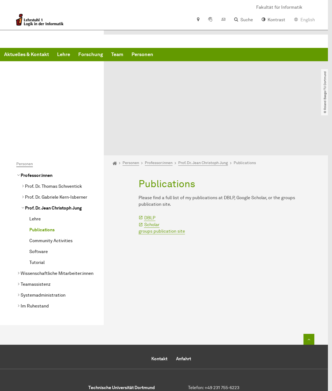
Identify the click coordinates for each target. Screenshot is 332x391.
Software (38, 199)
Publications (42, 177)
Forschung (173, 54)
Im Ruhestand (35, 253)
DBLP (149, 165)
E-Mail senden (202, 348)
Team (200, 54)
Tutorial (37, 210)
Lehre (146, 54)
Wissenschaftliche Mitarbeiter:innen (57, 221)
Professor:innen (36, 123)
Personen (225, 54)
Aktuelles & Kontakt (109, 54)
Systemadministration (43, 242)
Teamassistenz (36, 232)
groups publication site (162, 178)
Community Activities (51, 188)
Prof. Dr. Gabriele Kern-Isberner (56, 144)
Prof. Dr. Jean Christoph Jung (53, 155)
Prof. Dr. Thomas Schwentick (53, 134)
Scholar (151, 172)
